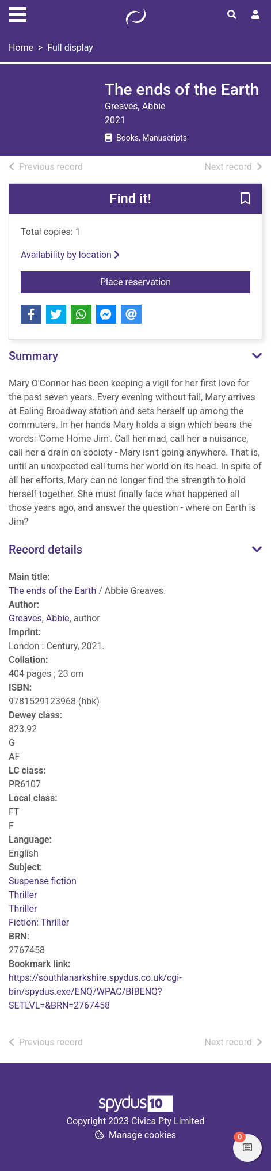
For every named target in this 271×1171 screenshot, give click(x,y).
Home (21, 47)
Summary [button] (33, 356)
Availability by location (70, 254)
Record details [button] (45, 549)
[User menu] (255, 15)
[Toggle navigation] (17, 13)
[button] (245, 199)
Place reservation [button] (175, 281)
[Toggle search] (231, 15)
